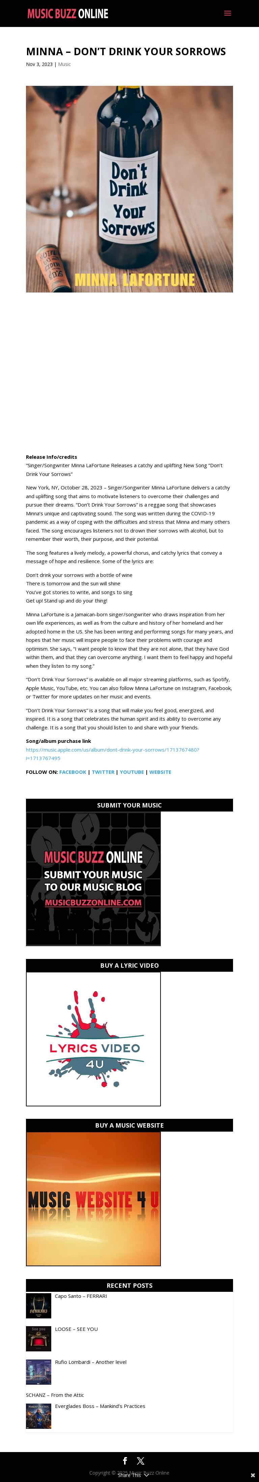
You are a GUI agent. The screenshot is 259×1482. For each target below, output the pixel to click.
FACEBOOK (72, 771)
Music (64, 64)
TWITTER (103, 771)
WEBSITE (160, 771)
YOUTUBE (132, 771)
